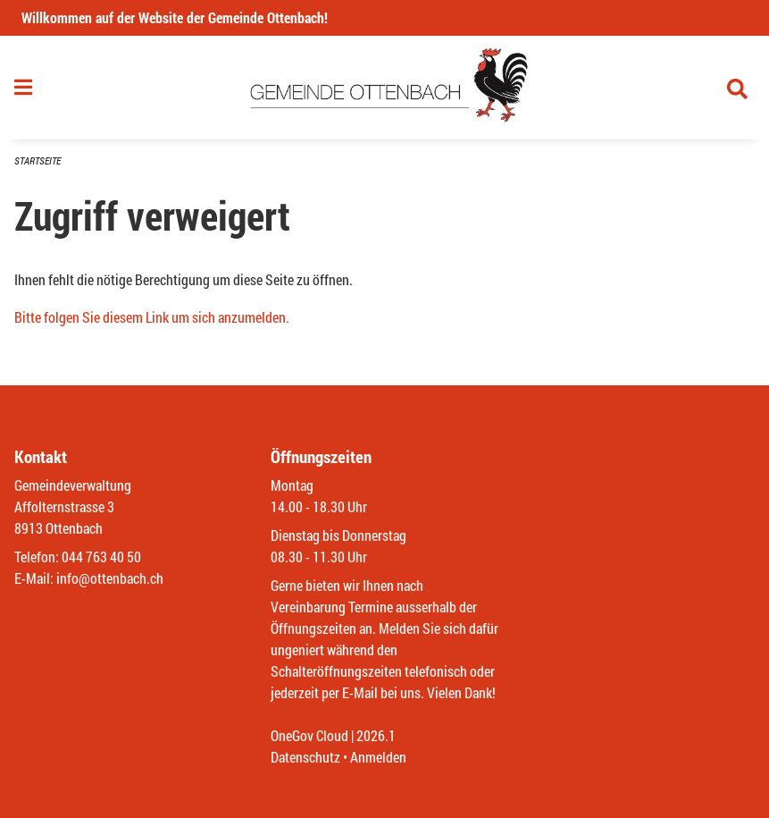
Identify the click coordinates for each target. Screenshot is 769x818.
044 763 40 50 (101, 556)
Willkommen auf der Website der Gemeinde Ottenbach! (174, 17)
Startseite (37, 160)
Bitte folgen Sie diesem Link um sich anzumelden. (151, 317)
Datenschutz (305, 756)
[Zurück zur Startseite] (384, 88)
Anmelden (378, 756)
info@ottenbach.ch (109, 578)
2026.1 (376, 735)
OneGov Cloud (309, 735)
